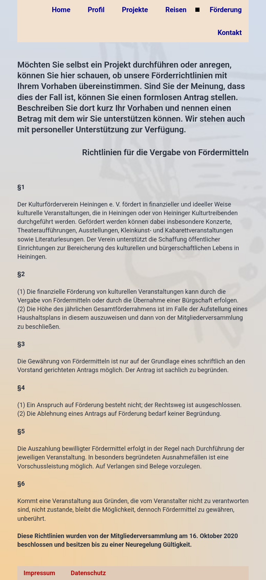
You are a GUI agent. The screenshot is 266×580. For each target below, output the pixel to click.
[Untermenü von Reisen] (197, 10)
